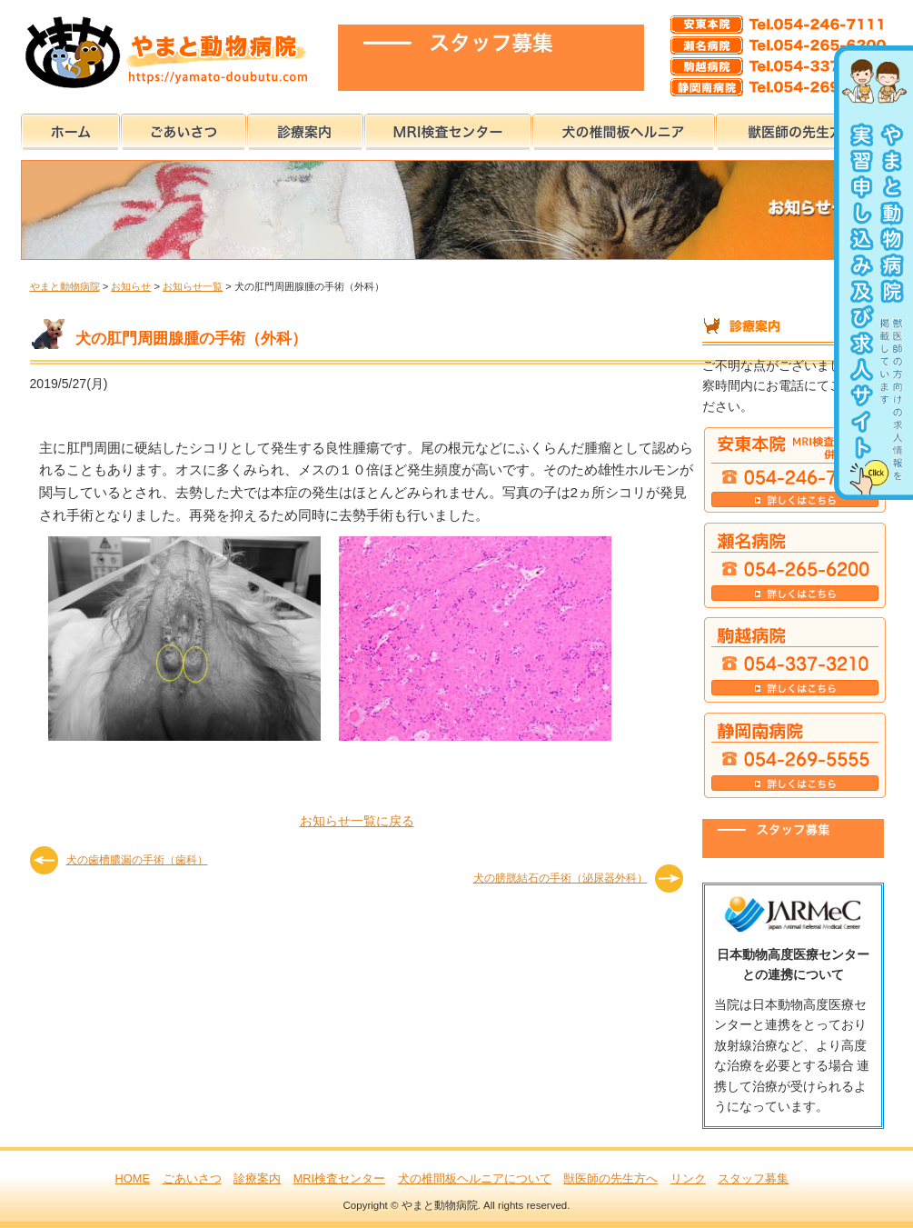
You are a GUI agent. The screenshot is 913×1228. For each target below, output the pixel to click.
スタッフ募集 (753, 1178)
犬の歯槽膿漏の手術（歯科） (137, 860)
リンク (688, 1178)
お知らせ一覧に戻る (357, 821)
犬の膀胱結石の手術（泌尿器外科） (560, 878)
